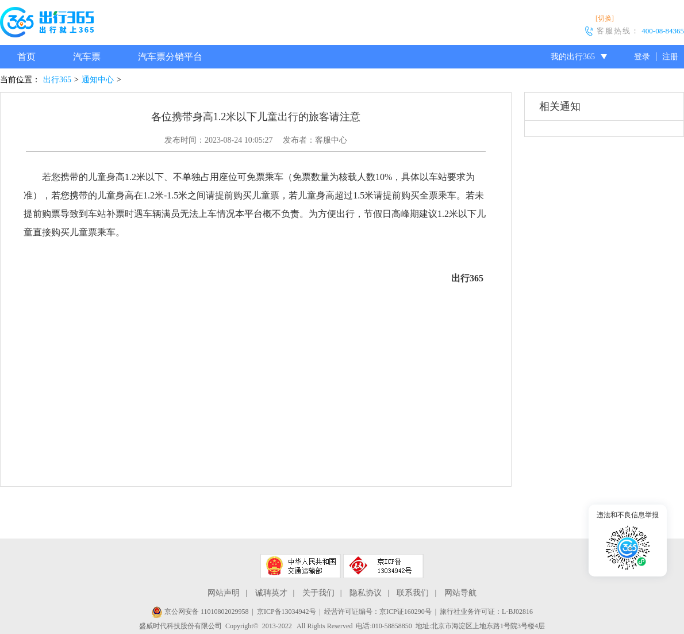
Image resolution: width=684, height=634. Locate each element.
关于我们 (318, 593)
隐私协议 (365, 593)
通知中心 (98, 79)
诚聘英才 (271, 593)
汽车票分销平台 (170, 57)
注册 (670, 56)
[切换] (604, 18)
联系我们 (413, 593)
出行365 (57, 79)
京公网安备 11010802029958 (200, 612)
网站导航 (460, 593)
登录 (642, 56)
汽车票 (87, 57)
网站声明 (223, 593)
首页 (26, 57)
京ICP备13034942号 (286, 612)
